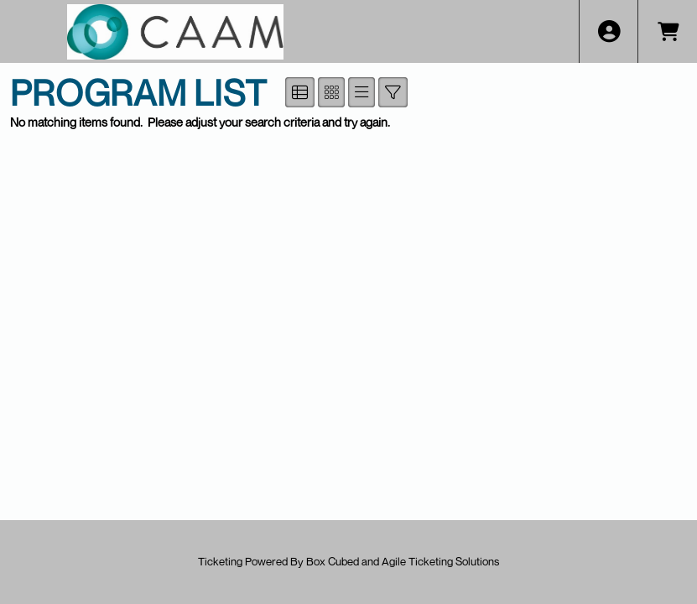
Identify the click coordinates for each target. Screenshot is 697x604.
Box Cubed (332, 561)
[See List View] (361, 92)
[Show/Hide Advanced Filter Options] (393, 92)
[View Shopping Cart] (667, 31)
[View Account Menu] (608, 31)
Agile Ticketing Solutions (440, 561)
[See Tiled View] (331, 92)
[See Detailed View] (300, 92)
